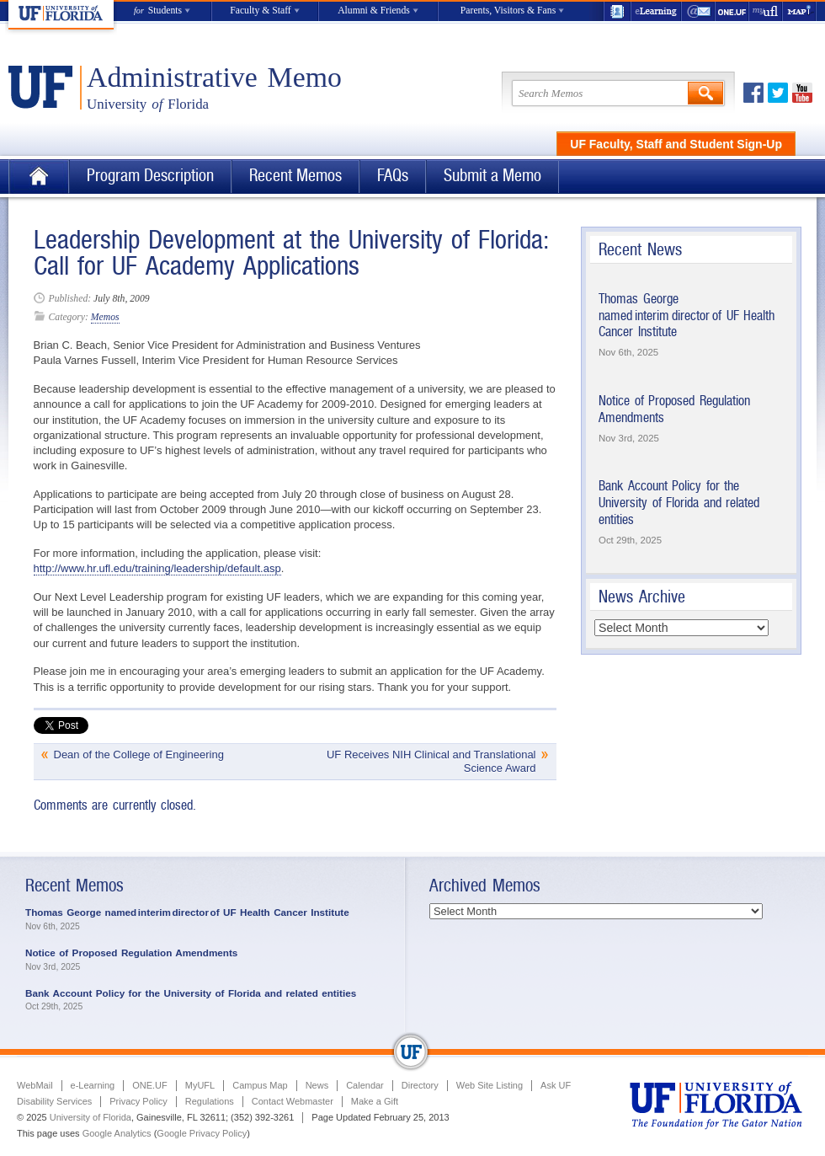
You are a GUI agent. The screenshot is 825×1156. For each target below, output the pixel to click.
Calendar (365, 1085)
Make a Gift (374, 1101)
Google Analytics (117, 1133)
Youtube (802, 93)
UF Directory (617, 11)
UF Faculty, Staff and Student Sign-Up (676, 144)
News (317, 1085)
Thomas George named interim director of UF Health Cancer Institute (686, 315)
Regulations (209, 1101)
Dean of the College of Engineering (139, 754)
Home (38, 176)
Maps (800, 11)
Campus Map (259, 1085)
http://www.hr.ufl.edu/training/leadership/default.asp (157, 568)
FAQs (392, 175)
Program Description (150, 175)
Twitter (778, 93)
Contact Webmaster (292, 1101)
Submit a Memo (492, 175)
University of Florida (90, 1117)
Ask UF (555, 1085)
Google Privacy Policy (202, 1133)
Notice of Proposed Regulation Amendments (131, 952)
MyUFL (200, 1085)
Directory (420, 1085)
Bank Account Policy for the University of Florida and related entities (679, 502)
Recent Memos (295, 175)
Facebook (753, 93)
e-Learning (656, 11)
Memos (105, 317)
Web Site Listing (489, 1085)
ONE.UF (732, 11)
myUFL (766, 11)
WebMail (699, 11)
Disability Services (54, 1101)
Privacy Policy (138, 1101)
